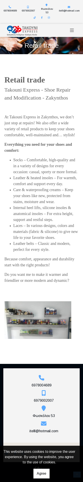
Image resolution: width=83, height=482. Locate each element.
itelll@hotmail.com (69, 10)
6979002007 (28, 10)
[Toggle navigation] (72, 30)
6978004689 (10, 10)
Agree (41, 473)
